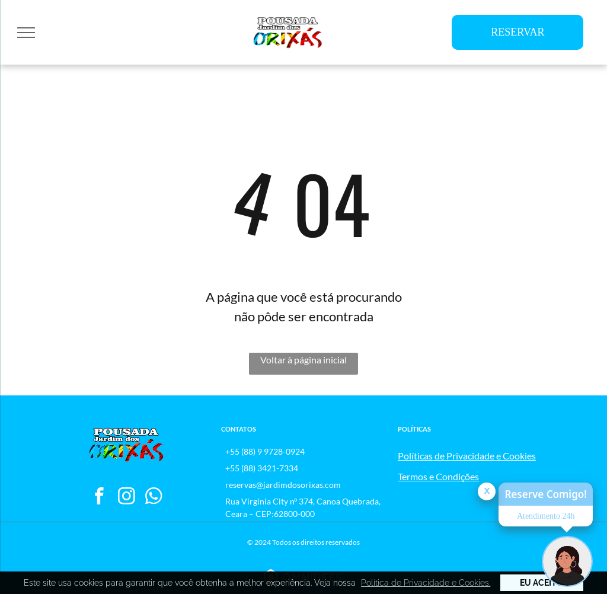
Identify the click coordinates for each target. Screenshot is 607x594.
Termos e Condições (438, 476)
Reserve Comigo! (545, 494)
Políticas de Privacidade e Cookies (467, 455)
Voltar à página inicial (303, 359)
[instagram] (126, 498)
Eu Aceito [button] (541, 582)
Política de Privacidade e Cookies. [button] (425, 582)
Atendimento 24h (546, 516)
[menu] (26, 32)
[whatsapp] (154, 498)
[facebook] (99, 498)
